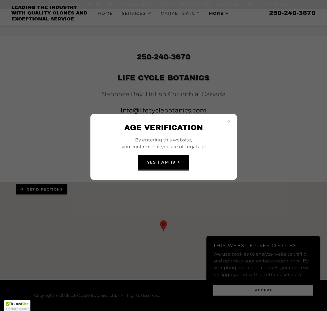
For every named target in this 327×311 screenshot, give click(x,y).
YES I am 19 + (163, 162)
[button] (17, 305)
